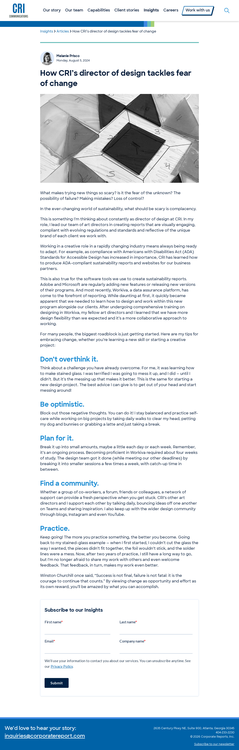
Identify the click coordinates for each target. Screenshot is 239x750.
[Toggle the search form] (227, 10)
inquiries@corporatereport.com (45, 736)
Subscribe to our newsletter (214, 744)
